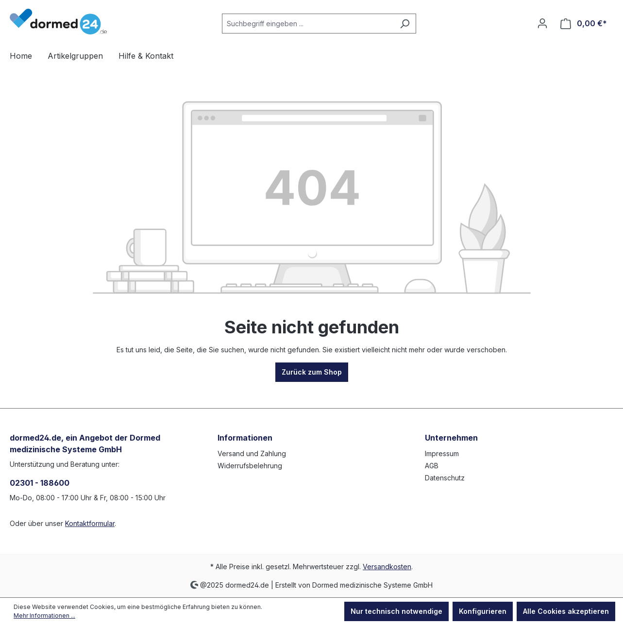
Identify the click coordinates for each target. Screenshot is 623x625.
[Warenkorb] (583, 23)
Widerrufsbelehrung (250, 465)
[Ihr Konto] (542, 23)
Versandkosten (387, 566)
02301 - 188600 (39, 483)
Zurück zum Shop (312, 372)
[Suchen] (404, 23)
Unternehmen (451, 438)
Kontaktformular (90, 523)
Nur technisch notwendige (396, 611)
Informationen (245, 438)
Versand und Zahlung (252, 453)
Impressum (442, 453)
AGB (431, 465)
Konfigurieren (482, 611)
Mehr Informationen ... (44, 615)
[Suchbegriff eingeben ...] (308, 23)
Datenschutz (445, 478)
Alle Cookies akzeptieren (566, 611)
